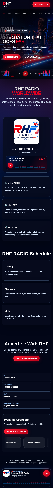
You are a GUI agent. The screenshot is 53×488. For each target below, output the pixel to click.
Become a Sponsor (16, 432)
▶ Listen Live (41, 5)
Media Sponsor (35, 443)
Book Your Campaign (26, 358)
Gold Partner (11, 443)
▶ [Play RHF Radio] (46, 473)
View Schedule (32, 57)
